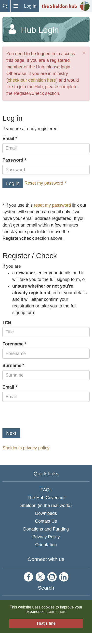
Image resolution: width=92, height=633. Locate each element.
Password (12, 160)
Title (7, 322)
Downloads (46, 513)
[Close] (84, 53)
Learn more (56, 611)
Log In (30, 6)
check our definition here (32, 80)
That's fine (45, 623)
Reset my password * (45, 183)
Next (11, 433)
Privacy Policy (46, 536)
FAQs (46, 489)
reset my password (52, 205)
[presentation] (39, 415)
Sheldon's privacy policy (26, 447)
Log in (13, 183)
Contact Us (46, 521)
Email (8, 138)
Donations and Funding (46, 529)
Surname (11, 365)
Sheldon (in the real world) (46, 505)
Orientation (46, 544)
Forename (13, 344)
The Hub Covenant (46, 497)
